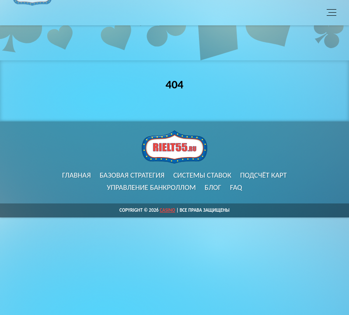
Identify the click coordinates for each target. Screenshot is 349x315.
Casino (167, 210)
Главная (76, 175)
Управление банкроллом (151, 187)
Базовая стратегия (132, 175)
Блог (213, 187)
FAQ (236, 187)
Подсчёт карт (263, 175)
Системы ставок (202, 175)
